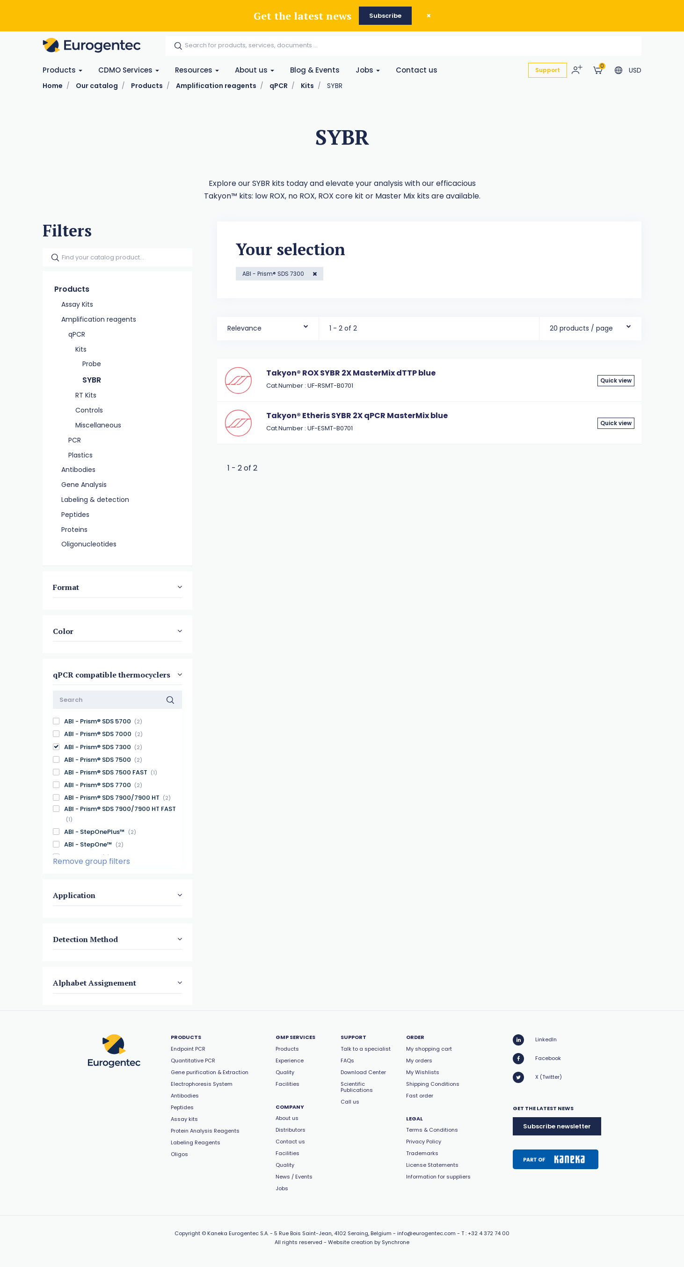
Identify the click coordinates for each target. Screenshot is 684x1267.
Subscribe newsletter (557, 1126)
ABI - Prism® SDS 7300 (274, 274)
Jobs (368, 70)
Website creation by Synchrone (368, 1242)
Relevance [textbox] (244, 328)
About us (254, 70)
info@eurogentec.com (426, 1233)
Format (66, 587)
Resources (197, 70)
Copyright (187, 1233)
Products (62, 70)
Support (547, 70)
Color (63, 631)
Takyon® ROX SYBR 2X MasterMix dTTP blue (351, 373)
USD (635, 70)
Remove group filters (91, 861)
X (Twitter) (537, 1077)
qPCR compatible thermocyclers (111, 675)
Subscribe (385, 15)
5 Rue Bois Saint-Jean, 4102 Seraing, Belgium (333, 1233)
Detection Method (85, 939)
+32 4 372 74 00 (488, 1233)
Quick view (616, 380)
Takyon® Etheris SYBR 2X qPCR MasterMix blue (357, 415)
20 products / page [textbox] (581, 328)
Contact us (416, 70)
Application (74, 895)
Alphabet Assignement (94, 983)
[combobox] (268, 326)
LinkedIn (535, 1040)
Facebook (537, 1058)
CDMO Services (128, 70)
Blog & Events (315, 70)
